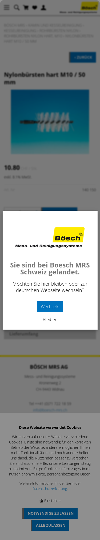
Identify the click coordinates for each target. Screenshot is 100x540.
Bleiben (50, 319)
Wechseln (50, 307)
